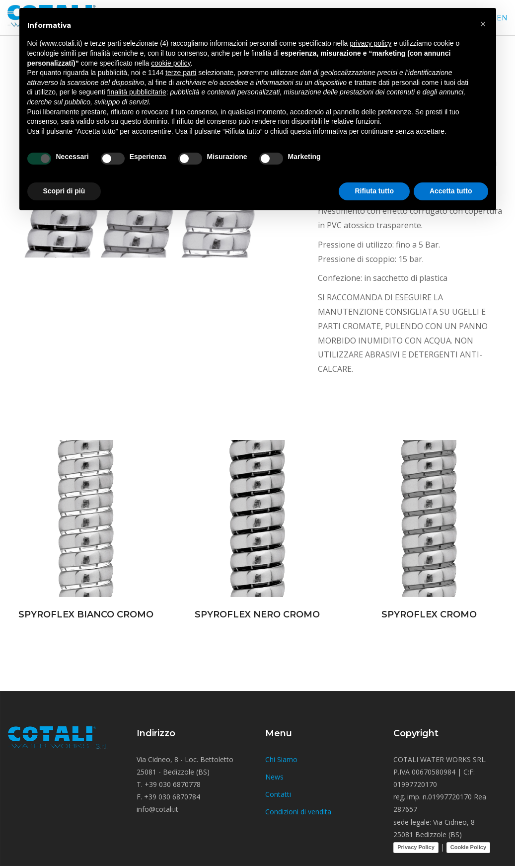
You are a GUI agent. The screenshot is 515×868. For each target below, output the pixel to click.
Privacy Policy (416, 847)
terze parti (180, 73)
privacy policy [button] (370, 43)
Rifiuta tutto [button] (374, 191)
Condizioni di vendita (298, 811)
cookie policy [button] (170, 63)
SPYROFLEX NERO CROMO (257, 614)
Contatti (278, 794)
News (274, 776)
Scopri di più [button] (64, 191)
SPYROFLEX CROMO (429, 614)
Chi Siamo (281, 759)
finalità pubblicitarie (136, 92)
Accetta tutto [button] (451, 191)
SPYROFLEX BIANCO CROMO (85, 614)
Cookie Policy (468, 847)
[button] (483, 24)
